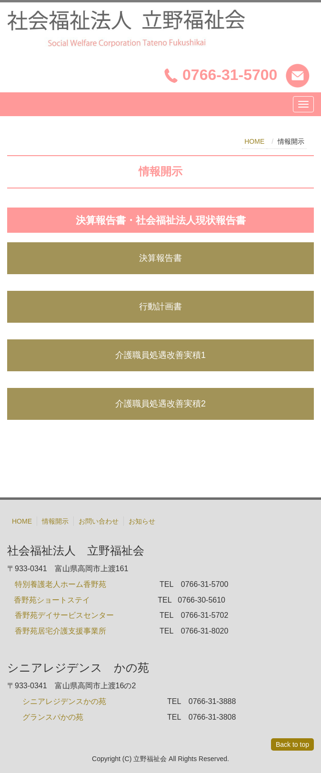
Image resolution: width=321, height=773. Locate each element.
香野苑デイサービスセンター (64, 615)
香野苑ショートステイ (53, 600)
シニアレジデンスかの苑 (64, 701)
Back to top (292, 744)
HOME (254, 141)
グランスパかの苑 (52, 717)
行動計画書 (160, 306)
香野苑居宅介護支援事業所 (60, 631)
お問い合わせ (99, 521)
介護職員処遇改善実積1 (160, 355)
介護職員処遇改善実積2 (160, 403)
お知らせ (142, 521)
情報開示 (55, 521)
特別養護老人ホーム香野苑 (60, 584)
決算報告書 (160, 258)
